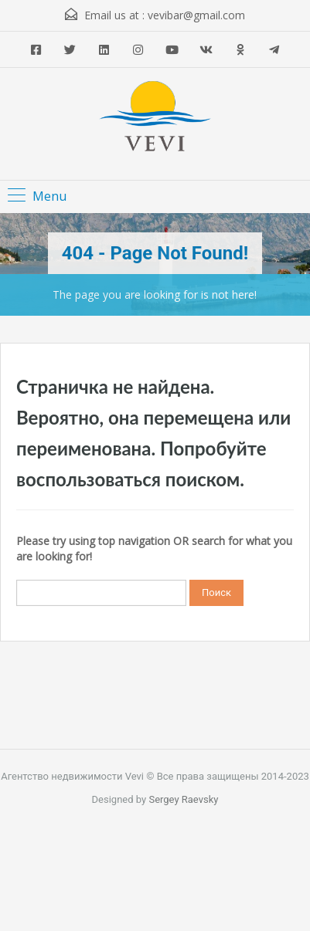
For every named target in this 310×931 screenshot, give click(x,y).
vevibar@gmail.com (196, 15)
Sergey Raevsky (183, 799)
